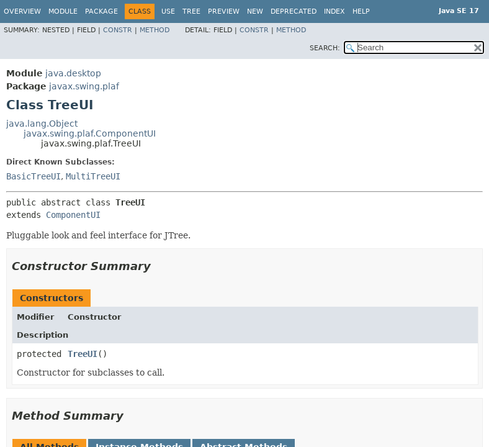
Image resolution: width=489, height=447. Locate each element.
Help (361, 11)
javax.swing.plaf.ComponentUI (90, 133)
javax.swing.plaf (84, 86)
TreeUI (82, 354)
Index (334, 11)
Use (168, 11)
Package (101, 11)
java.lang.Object (42, 124)
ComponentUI (73, 215)
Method (154, 30)
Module (63, 11)
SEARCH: (325, 48)
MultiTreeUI (93, 176)
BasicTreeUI (33, 176)
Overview (22, 11)
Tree (191, 11)
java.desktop (73, 73)
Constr (117, 30)
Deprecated (293, 11)
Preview (224, 11)
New (255, 11)
